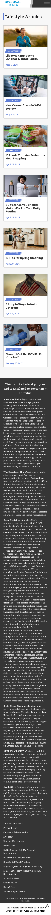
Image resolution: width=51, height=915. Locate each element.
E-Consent (8, 836)
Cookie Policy (10, 882)
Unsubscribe (9, 845)
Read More (39, 910)
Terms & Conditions (13, 823)
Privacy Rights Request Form (17, 857)
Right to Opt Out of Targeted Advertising (22, 866)
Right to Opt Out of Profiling (16, 862)
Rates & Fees (9, 887)
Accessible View (11, 878)
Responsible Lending (13, 841)
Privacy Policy (10, 828)
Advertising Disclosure (14, 891)
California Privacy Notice (15, 832)
